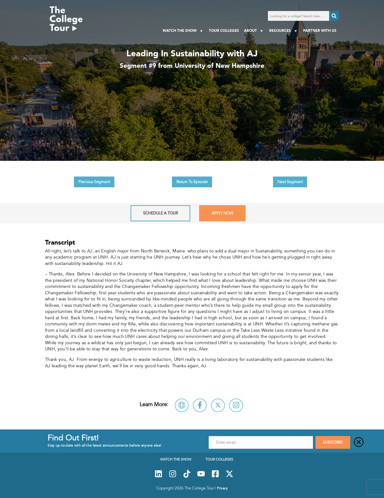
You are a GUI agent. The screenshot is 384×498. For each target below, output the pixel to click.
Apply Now (222, 213)
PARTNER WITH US (319, 30)
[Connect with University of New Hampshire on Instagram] (236, 405)
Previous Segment (94, 181)
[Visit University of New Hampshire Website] (182, 405)
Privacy (222, 488)
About (254, 31)
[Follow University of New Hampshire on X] (218, 405)
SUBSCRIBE (333, 442)
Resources (283, 31)
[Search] (334, 16)
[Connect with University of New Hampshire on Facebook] (200, 405)
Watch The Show (183, 31)
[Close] (359, 442)
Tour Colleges (224, 30)
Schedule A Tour (160, 213)
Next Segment (290, 181)
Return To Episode (192, 181)
